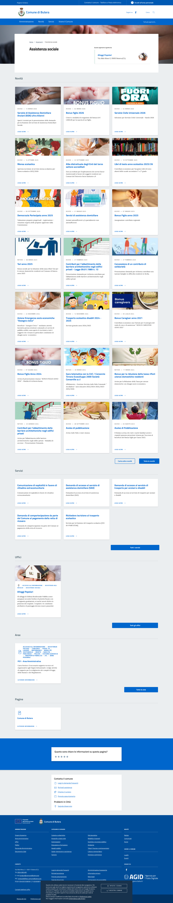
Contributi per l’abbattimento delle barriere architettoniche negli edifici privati (35, 430)
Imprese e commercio (95, 854)
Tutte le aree (141, 689)
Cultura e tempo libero (95, 851)
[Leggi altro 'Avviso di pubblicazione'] (71, 449)
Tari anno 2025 (25, 264)
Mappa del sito (21, 899)
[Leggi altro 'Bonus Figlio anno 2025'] (120, 231)
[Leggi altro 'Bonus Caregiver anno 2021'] (120, 341)
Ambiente (91, 845)
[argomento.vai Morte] (38, 652)
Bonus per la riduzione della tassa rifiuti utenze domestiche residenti (135, 375)
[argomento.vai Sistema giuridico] (50, 654)
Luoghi (126, 855)
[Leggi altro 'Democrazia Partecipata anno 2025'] (23, 231)
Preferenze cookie (85, 896)
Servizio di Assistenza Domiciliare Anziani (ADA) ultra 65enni (34, 114)
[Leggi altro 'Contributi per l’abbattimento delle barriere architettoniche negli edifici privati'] (23, 449)
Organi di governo (20, 835)
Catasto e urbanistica (58, 835)
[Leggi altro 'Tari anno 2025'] (23, 285)
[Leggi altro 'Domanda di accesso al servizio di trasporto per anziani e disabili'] (120, 503)
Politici (17, 845)
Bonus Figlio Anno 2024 (29, 374)
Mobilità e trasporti (94, 838)
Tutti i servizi (135, 547)
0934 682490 (22, 872)
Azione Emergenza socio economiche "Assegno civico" (36, 319)
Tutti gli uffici (135, 625)
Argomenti (39, 42)
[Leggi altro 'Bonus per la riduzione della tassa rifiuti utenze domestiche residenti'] (120, 395)
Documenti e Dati (20, 851)
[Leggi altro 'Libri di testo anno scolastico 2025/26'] (120, 183)
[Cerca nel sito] (153, 12)
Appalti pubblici (56, 848)
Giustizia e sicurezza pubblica (97, 842)
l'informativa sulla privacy (77, 898)
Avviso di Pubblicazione (126, 428)
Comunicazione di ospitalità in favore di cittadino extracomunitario (37, 486)
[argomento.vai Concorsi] (36, 648)
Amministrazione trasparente (97, 870)
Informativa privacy (94, 873)
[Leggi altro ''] (23, 614)
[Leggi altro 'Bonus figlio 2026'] (71, 132)
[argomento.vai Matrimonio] (37, 650)
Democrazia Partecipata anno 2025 (35, 215)
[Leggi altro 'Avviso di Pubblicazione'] (120, 449)
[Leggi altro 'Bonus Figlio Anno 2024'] (23, 395)
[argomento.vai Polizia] (37, 654)
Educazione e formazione (59, 845)
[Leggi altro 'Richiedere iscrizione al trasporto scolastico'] (71, 536)
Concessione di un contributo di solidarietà (130, 265)
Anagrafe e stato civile (58, 838)
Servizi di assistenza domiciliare (82, 215)
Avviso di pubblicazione (77, 428)
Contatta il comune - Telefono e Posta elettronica (102, 2)
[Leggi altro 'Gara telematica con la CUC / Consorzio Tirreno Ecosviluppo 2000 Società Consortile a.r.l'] (71, 395)
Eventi (126, 858)
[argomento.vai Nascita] (46, 652)
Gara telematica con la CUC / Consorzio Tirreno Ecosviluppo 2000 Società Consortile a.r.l (85, 376)
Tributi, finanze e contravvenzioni (98, 848)
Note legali (91, 876)
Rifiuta (114, 886)
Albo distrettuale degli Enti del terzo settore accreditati (84, 165)
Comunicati (128, 838)
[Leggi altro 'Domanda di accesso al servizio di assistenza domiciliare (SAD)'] (71, 503)
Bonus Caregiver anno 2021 (128, 318)
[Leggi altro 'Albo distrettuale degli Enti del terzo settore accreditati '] (71, 183)
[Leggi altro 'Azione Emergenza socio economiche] (23, 341)
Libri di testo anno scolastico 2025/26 (134, 164)
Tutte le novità (149, 461)
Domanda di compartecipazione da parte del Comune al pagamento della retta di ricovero (37, 518)
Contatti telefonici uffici (22, 889)
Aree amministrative (21, 838)
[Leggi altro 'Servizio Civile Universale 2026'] (120, 132)
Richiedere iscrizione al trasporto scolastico (82, 517)
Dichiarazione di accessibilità (97, 880)
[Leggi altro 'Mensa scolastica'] (23, 183)
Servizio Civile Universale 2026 (130, 113)
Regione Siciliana (22, 3)
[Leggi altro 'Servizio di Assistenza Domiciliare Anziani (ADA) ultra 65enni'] (23, 132)
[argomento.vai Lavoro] (26, 650)
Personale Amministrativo (23, 848)
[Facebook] (135, 12)
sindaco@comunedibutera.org (29, 875)
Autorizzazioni (55, 842)
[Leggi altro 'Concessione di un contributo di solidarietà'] (120, 285)
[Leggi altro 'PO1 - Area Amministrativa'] (28, 680)
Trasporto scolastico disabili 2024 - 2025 (83, 319)
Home (31, 42)
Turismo (54, 854)
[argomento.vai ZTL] (46, 655)
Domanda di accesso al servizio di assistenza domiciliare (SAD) (83, 486)
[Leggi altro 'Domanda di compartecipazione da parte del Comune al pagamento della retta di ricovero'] (23, 536)
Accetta (114, 890)
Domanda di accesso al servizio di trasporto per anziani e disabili (131, 486)
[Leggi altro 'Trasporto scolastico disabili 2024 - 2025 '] (71, 341)
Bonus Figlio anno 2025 (126, 215)
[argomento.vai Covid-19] (46, 648)
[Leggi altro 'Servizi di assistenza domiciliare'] (71, 231)
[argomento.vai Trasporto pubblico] (34, 655)
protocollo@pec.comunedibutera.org (29, 878)
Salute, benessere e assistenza (61, 851)
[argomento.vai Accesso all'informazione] (33, 585)
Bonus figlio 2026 (75, 113)
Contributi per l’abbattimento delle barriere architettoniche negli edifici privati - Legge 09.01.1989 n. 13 (84, 266)
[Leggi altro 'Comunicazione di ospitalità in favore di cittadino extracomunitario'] (23, 503)
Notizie (126, 835)
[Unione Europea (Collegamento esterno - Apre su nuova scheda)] (25, 822)
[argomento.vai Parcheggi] (27, 654)
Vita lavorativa (92, 835)
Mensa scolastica (26, 164)
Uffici (16, 842)
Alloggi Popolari (105, 55)
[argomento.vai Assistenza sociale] (33, 588)
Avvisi (126, 842)
